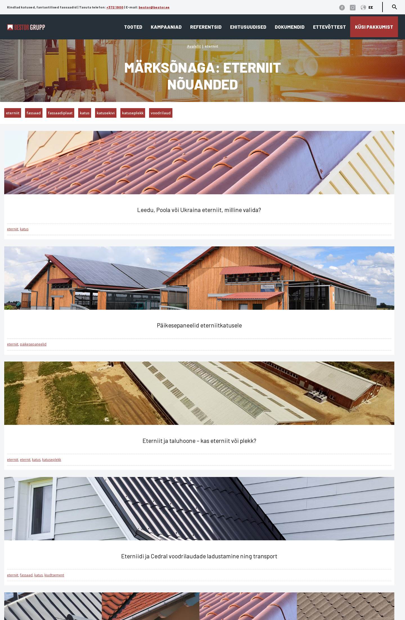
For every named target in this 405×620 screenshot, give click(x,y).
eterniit (12, 112)
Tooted (133, 27)
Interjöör (126, 566)
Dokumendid (290, 27)
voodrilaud (161, 112)
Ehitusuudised (248, 27)
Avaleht (194, 46)
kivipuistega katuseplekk (219, 355)
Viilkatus (126, 541)
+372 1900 (114, 7)
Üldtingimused (45, 601)
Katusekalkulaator (225, 541)
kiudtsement (54, 355)
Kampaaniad (166, 27)
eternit (289, 236)
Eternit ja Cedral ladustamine (237, 574)
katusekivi (106, 112)
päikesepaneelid (165, 236)
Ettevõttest (329, 27)
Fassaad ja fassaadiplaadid (147, 557)
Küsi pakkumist (374, 27)
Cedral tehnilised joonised (233, 590)
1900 (72, 560)
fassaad (34, 112)
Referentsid (206, 27)
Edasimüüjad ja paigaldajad (236, 566)
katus (84, 112)
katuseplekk (132, 112)
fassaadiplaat (60, 112)
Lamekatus (128, 549)
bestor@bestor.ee (154, 7)
